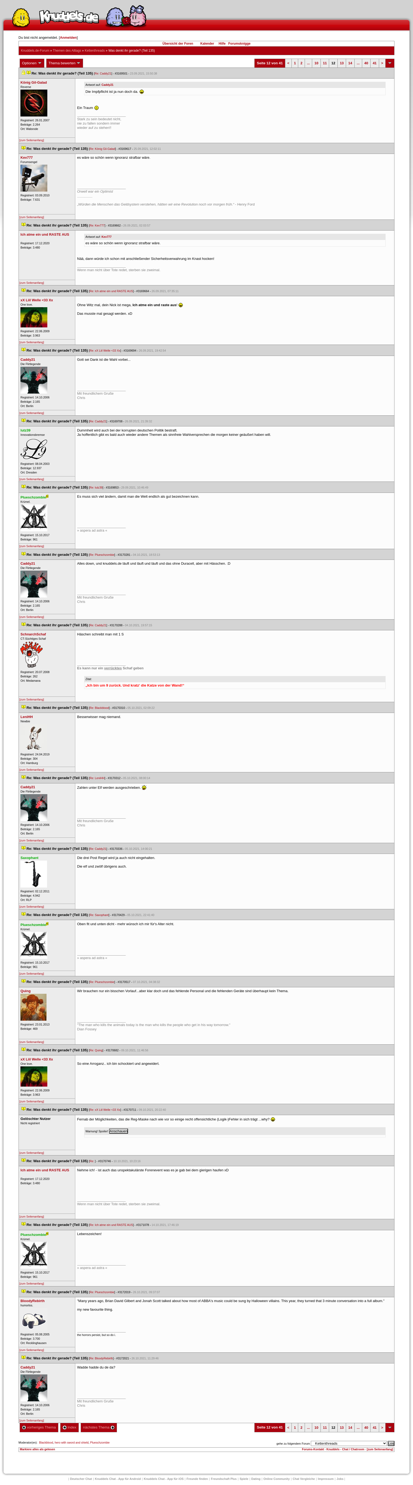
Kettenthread (95, 50)
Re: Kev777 (97, 225)
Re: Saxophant (99, 915)
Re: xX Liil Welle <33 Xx (105, 350)
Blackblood (46, 1442)
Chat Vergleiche (304, 1478)
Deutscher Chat (81, 1478)
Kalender (207, 43)
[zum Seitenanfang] (31, 140)
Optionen (32, 63)
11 (325, 63)
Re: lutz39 (96, 487)
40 (366, 63)
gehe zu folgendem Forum (293, 1443)
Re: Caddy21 (103, 73)
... (308, 63)
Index (69, 1427)
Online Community (277, 1478)
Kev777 (107, 236)
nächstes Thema (99, 1427)
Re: (92, 1161)
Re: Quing (96, 1050)
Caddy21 (107, 84)
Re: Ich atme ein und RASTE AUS (111, 291)
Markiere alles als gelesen (37, 1449)
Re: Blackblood (99, 707)
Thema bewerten (65, 63)
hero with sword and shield (71, 1442)
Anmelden (68, 38)
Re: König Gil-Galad (102, 148)
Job (340, 1478)
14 (350, 63)
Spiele (244, 1478)
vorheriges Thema (39, 1427)
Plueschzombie (99, 1442)
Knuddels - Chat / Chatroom (345, 1449)
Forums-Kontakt (313, 1449)
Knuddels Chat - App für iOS (164, 1478)
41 (374, 63)
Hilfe (222, 43)
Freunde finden (197, 1478)
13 (342, 63)
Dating (256, 1478)
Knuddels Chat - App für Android (118, 1478)
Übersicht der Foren (177, 43)
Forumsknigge (239, 43)
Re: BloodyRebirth (101, 1358)
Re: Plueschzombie (102, 554)
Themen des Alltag (67, 50)
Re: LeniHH (97, 778)
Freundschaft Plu (224, 1478)
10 (316, 63)
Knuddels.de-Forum (35, 50)
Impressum (326, 1478)
